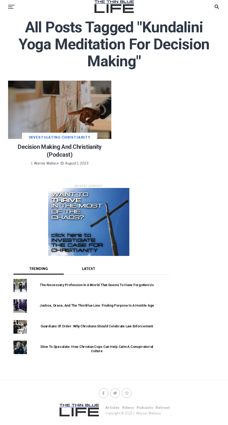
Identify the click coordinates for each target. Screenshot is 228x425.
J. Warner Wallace (45, 163)
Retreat (163, 408)
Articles (112, 408)
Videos (128, 408)
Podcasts (145, 408)
